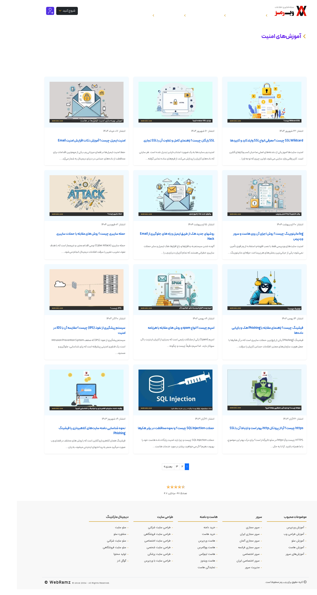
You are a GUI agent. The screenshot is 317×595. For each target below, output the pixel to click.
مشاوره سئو (103, 540)
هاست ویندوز (191, 566)
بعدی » (151, 472)
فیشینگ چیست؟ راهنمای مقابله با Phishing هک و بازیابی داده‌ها (250, 336)
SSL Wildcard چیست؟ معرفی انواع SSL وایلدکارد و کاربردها (249, 146)
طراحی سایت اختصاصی (140, 546)
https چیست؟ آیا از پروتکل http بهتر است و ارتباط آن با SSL (249, 433)
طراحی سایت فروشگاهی (140, 540)
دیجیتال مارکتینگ (100, 522)
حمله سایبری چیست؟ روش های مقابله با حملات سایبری (73, 239)
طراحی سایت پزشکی (142, 560)
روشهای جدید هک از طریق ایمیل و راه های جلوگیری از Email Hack (160, 242)
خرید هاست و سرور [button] (122, 13)
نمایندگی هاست (189, 573)
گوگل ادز (104, 566)
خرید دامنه (192, 533)
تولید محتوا (103, 560)
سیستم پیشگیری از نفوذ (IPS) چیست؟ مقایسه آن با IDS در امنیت (72, 336)
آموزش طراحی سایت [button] (192, 13)
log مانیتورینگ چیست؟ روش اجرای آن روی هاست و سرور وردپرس (251, 242)
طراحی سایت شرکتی (142, 533)
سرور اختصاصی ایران (231, 566)
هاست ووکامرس (189, 553)
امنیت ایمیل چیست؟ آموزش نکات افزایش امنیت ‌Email (74, 146)
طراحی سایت (148, 522)
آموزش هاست (279, 553)
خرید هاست (191, 540)
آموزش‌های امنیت (264, 42)
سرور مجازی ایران (233, 540)
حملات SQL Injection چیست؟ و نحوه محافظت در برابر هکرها (159, 433)
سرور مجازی (236, 533)
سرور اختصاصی (234, 560)
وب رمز (266, 588)
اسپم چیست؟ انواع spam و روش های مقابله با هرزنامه (164, 333)
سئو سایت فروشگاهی (97, 553)
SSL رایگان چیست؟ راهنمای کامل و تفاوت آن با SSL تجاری (162, 146)
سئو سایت (103, 533)
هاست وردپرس (189, 546)
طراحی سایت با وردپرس (140, 566)
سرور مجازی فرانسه (232, 553)
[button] (158, 494)
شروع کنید (51, 13)
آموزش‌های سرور (278, 560)
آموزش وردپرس (278, 533)
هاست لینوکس (190, 560)
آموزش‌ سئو (281, 546)
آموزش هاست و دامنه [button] (233, 13)
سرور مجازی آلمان (233, 546)
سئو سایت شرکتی (99, 546)
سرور (242, 522)
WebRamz (43, 588)
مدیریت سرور (235, 573)
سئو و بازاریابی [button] (156, 13)
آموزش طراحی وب (277, 540)
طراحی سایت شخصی (142, 553)
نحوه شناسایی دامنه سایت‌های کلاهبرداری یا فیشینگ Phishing (75, 436)
